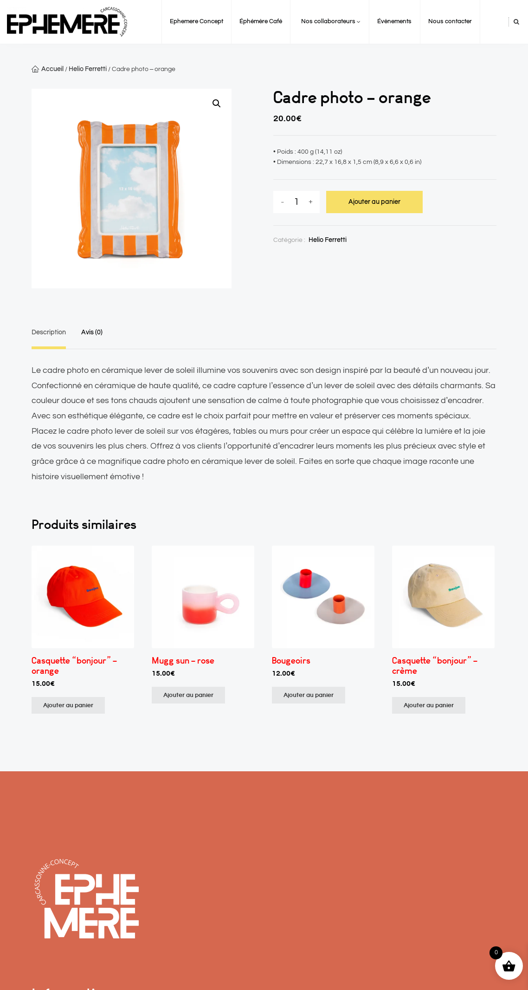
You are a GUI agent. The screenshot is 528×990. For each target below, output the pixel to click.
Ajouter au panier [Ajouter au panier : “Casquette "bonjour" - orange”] (68, 705)
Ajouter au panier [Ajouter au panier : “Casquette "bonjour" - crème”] (429, 705)
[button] (216, 103)
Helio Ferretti (88, 69)
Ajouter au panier (374, 202)
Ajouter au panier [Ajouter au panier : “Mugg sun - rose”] (188, 695)
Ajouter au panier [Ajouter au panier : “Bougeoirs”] (308, 695)
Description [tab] (49, 332)
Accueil (52, 69)
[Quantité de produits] (296, 202)
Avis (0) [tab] (92, 332)
